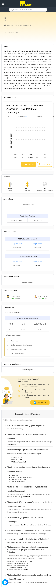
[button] (3, 3)
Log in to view (17, 244)
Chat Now (40, 402)
